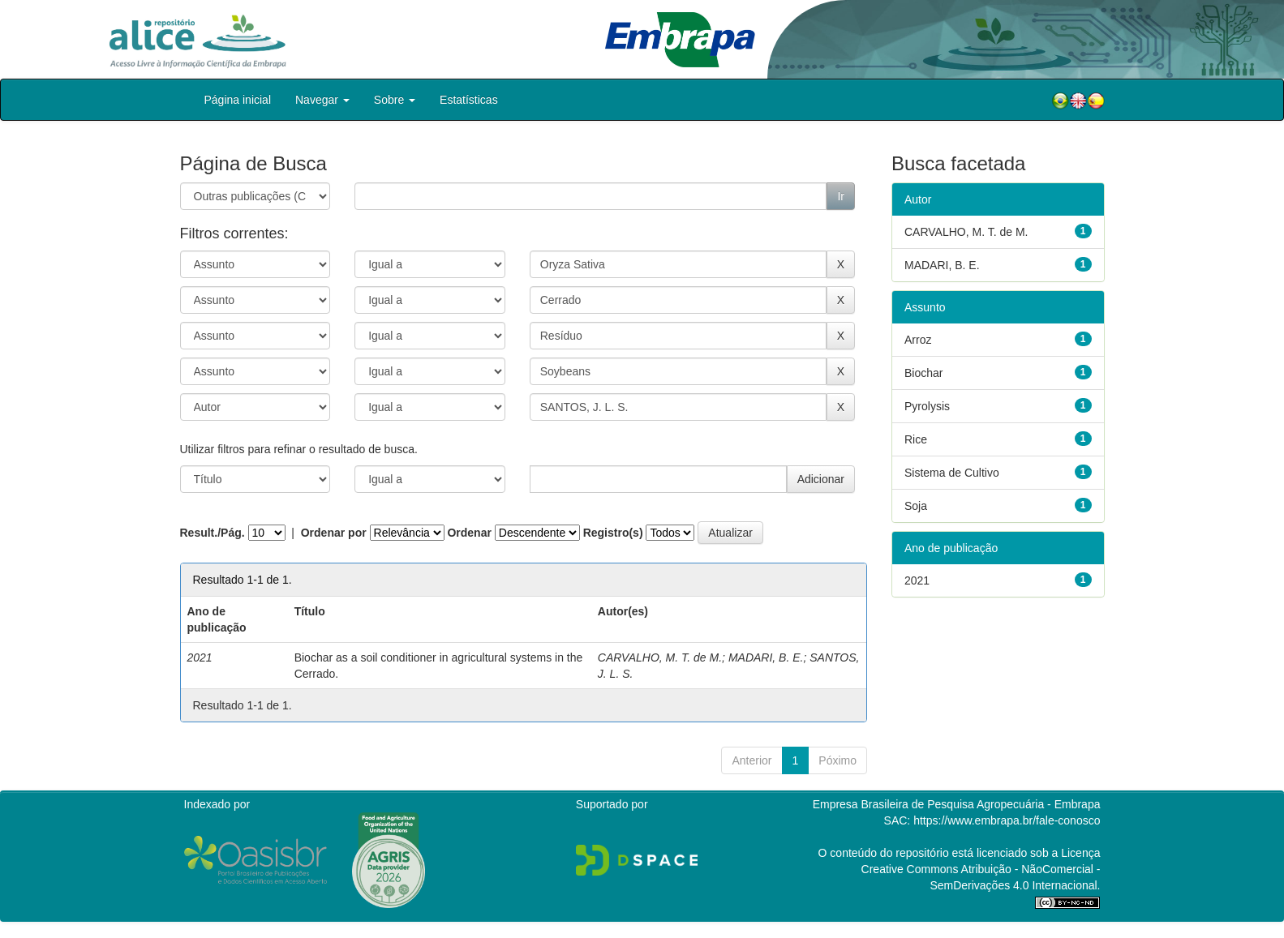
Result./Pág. (212, 532)
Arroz (917, 339)
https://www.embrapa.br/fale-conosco (1006, 820)
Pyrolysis (927, 406)
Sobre (394, 99)
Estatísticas (469, 99)
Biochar (923, 372)
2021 (917, 580)
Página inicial (238, 99)
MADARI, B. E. (766, 657)
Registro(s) (613, 532)
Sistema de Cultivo (951, 472)
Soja (915, 505)
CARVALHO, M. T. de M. (660, 657)
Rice (915, 439)
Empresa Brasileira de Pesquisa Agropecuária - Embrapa (957, 804)
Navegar (322, 99)
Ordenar (469, 532)
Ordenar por (334, 532)
